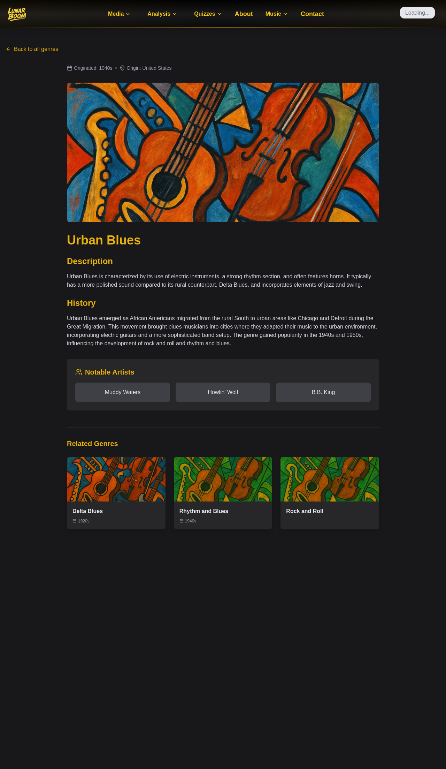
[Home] (17, 14)
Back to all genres (32, 49)
